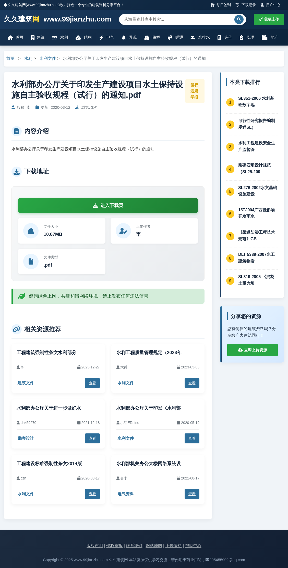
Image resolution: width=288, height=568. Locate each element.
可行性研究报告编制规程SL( (256, 123)
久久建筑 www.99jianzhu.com (57, 19)
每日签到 (221, 5)
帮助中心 (193, 545)
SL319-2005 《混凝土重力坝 (256, 280)
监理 (247, 37)
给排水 (200, 37)
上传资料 (173, 545)
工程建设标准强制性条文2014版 (49, 463)
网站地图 (154, 545)
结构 (83, 37)
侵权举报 (114, 545)
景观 (129, 37)
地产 (270, 37)
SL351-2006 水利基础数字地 (256, 101)
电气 (106, 37)
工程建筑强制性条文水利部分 (46, 352)
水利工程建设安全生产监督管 (256, 146)
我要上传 (269, 19)
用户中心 (270, 5)
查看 (92, 383)
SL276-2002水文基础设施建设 (257, 190)
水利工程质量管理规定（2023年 (149, 352)
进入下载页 (108, 205)
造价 (225, 37)
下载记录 (246, 5)
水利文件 (48, 58)
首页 (15, 37)
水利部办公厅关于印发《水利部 (148, 408)
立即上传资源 (252, 350)
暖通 (175, 37)
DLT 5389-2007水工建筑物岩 (256, 257)
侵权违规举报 (194, 91)
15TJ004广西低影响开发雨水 (256, 213)
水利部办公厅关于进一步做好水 (49, 408)
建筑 (37, 37)
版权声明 (95, 545)
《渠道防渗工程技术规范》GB (256, 235)
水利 (60, 37)
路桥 (152, 37)
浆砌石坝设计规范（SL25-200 (254, 168)
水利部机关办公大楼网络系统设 (148, 463)
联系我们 (134, 545)
